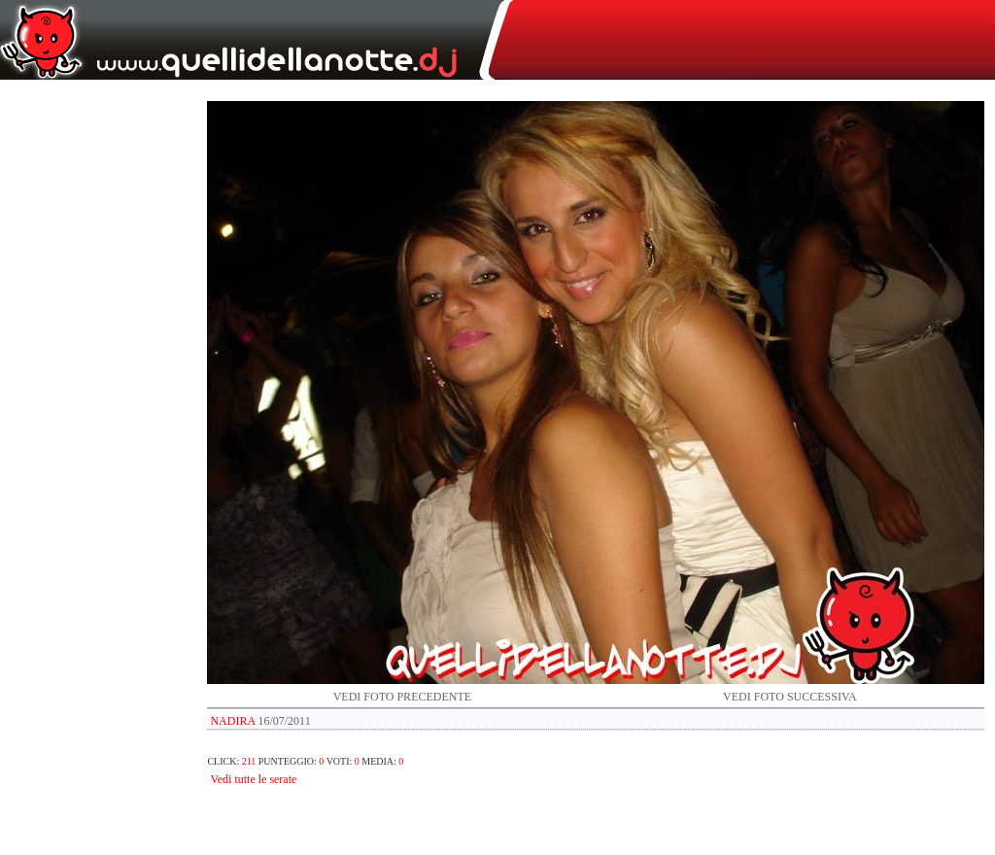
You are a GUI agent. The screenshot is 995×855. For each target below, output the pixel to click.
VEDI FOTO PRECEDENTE (402, 696)
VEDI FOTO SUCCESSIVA (790, 696)
